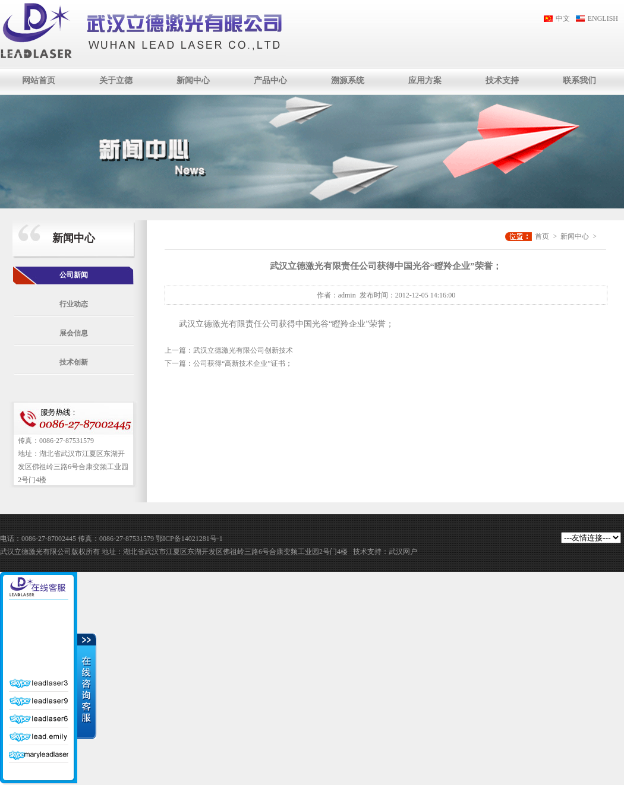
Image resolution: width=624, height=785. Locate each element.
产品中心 (270, 80)
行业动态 (73, 304)
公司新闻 (73, 275)
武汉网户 (403, 551)
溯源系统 (347, 80)
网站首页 (38, 80)
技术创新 (73, 362)
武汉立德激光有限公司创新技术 (243, 350)
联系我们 (579, 80)
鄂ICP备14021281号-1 (189, 538)
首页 (542, 236)
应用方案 (425, 80)
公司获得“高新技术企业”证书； (242, 363)
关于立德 (116, 80)
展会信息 (73, 333)
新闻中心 (193, 80)
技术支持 (502, 80)
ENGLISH (603, 18)
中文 (563, 18)
